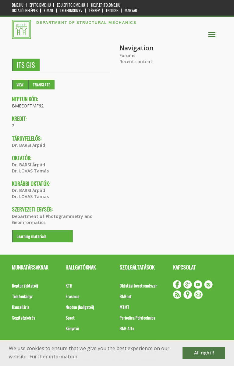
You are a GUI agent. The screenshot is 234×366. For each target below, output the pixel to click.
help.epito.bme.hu (105, 5)
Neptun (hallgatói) (80, 307)
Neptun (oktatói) (25, 285)
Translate (41, 84)
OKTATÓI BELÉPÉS (25, 11)
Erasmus (72, 296)
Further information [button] (53, 356)
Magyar (131, 11)
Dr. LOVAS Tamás (30, 171)
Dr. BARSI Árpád (28, 145)
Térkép (94, 11)
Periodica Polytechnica (137, 317)
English (112, 11)
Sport (70, 317)
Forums (127, 55)
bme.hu (17, 5)
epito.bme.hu (40, 5)
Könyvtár (72, 328)
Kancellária (20, 307)
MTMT (124, 307)
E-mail (49, 11)
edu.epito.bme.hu (71, 5)
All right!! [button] (204, 353)
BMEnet (125, 296)
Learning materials (31, 236)
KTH (69, 285)
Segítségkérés (23, 317)
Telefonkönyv (71, 11)
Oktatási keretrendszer (138, 285)
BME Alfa (126, 328)
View (19, 84)
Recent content (135, 61)
